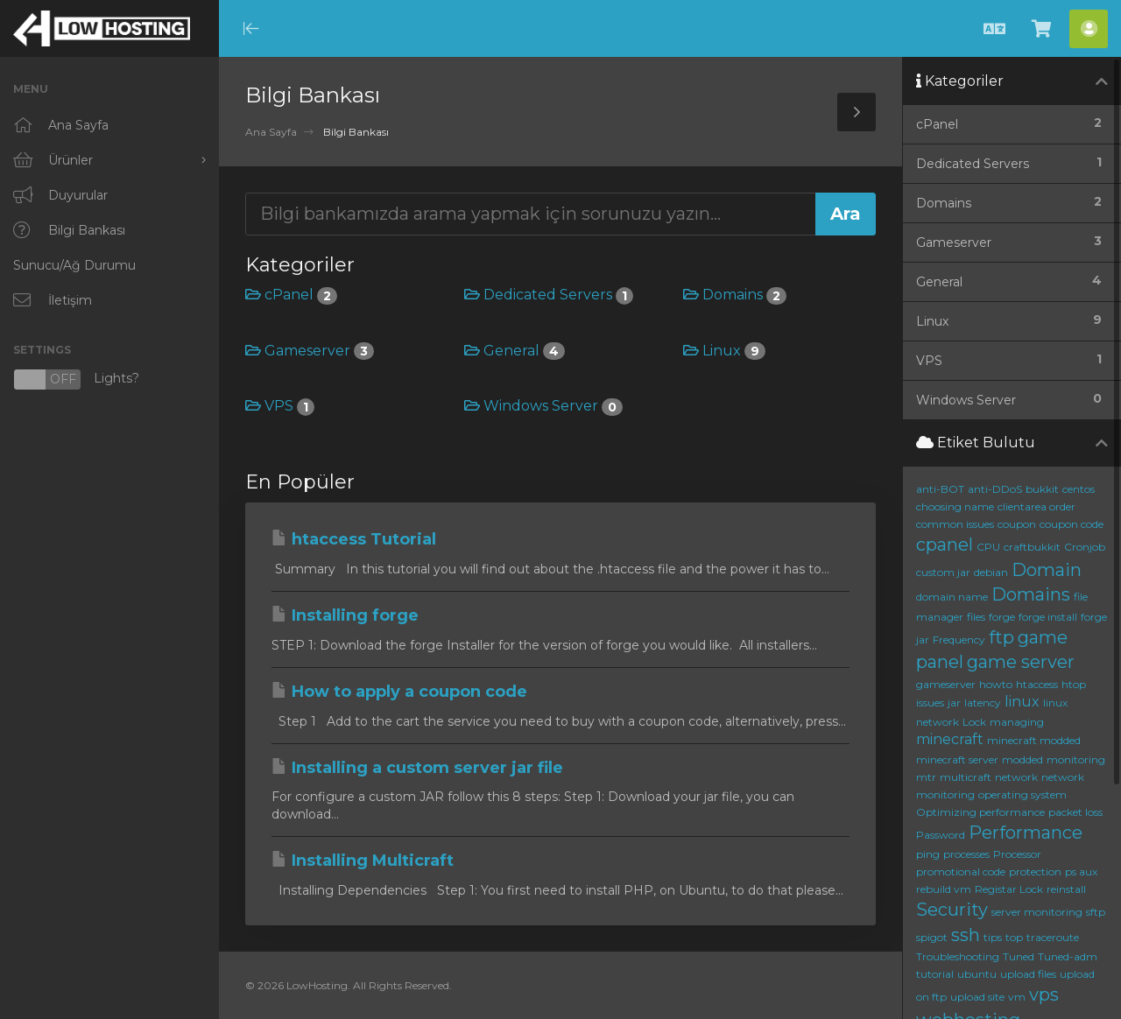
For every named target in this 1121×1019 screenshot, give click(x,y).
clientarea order (1036, 506)
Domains (734, 294)
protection (1035, 871)
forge (1002, 616)
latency (982, 702)
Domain (1047, 569)
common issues (955, 524)
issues (930, 702)
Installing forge (345, 615)
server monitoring (1036, 911)
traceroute (1052, 937)
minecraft (950, 739)
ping (928, 854)
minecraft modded (1034, 740)
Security (952, 909)
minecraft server (957, 759)
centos (1078, 488)
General (514, 350)
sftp (1095, 911)
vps (1044, 994)
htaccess (1037, 684)
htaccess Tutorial (353, 539)
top (1014, 937)
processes (966, 854)
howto (995, 684)
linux (1022, 701)
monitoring (1076, 759)
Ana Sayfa (271, 131)
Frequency (959, 639)
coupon (1017, 524)
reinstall (1066, 889)
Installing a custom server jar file (417, 767)
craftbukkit (1032, 546)
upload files (1028, 973)
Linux (724, 350)
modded (1022, 759)
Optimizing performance (980, 812)
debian (991, 572)
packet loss (1075, 812)
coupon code (1071, 524)
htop (1073, 684)
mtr (926, 777)
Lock (974, 721)
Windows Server (543, 405)
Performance (1025, 832)
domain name (952, 596)
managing (1017, 721)
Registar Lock (1009, 889)
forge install (1048, 616)
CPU (988, 546)
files (976, 616)
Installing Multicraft (362, 860)
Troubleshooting (957, 956)
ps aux (1081, 871)
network (1016, 777)
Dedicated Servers (548, 294)
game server (1021, 661)
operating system (1022, 794)
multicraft (965, 777)
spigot (932, 937)
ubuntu (977, 973)
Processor (1017, 854)
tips (993, 937)
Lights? (76, 379)
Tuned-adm (1067, 956)
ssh (965, 934)
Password (940, 834)
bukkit (1042, 488)
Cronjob (1084, 546)
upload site (977, 996)
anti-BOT (940, 488)
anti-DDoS (995, 488)
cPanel (291, 294)
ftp (1001, 637)
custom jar (943, 572)
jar (954, 702)
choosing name (955, 506)
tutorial (935, 973)
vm (1017, 996)
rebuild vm (943, 889)
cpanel (944, 544)
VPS (279, 405)
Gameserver (309, 350)
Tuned (1018, 956)
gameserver (946, 684)
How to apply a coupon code (399, 691)
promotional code (960, 871)
